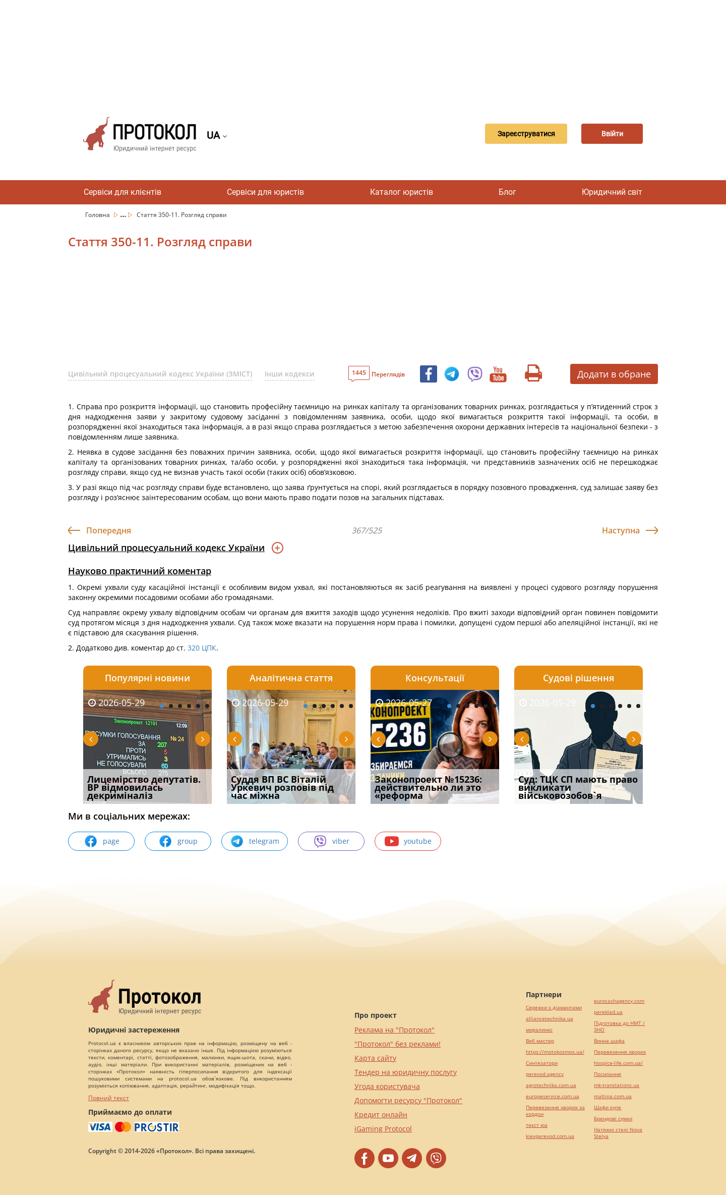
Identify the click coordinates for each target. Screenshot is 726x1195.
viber (331, 841)
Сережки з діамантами (554, 1007)
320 (194, 648)
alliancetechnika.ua (549, 1018)
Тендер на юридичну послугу (405, 1072)
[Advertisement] (363, 50)
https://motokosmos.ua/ (555, 1052)
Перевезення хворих (620, 1052)
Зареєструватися (511, 134)
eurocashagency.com (619, 1001)
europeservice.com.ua (552, 1096)
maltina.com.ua (613, 1096)
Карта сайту (375, 1058)
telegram (254, 841)
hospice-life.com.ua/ (618, 1063)
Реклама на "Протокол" (394, 1030)
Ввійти (608, 134)
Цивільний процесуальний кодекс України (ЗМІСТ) (160, 373)
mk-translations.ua (616, 1085)
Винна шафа (609, 1041)
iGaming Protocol (383, 1128)
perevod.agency (545, 1074)
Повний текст (108, 1098)
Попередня (108, 530)
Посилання (607, 1074)
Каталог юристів (401, 192)
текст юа (537, 1125)
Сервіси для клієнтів (122, 192)
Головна (98, 214)
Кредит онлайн (380, 1114)
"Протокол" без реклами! (397, 1044)
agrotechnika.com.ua (551, 1085)
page (101, 841)
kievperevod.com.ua (550, 1136)
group (178, 841)
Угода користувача (387, 1086)
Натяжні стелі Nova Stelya (618, 1132)
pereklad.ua (608, 1012)
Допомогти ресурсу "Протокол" (408, 1100)
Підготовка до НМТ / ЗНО (619, 1026)
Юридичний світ (612, 192)
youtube (408, 841)
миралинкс (539, 1029)
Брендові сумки (613, 1118)
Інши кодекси (290, 373)
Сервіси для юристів (265, 192)
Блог (507, 192)
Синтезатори (542, 1063)
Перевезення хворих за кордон (555, 1110)
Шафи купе (607, 1107)
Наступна (621, 530)
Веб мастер (540, 1041)
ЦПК (209, 648)
